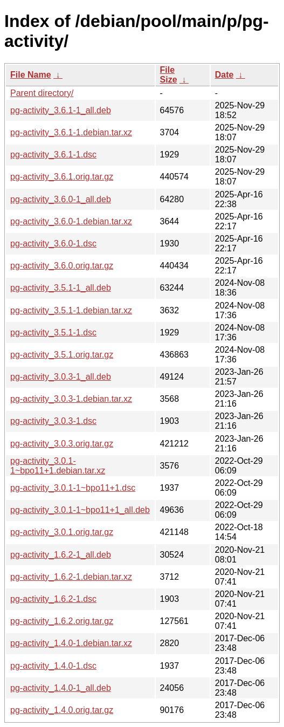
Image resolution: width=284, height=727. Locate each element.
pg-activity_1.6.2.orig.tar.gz (61, 621)
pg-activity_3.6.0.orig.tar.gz (61, 265)
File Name (30, 74)
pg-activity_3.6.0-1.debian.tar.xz (71, 221)
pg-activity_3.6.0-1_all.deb (60, 199)
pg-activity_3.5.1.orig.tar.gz (61, 354)
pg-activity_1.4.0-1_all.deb (60, 687)
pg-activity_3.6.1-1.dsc (53, 154)
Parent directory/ (41, 93)
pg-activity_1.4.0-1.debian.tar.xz (71, 643)
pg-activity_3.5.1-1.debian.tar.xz (71, 310)
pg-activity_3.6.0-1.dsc (53, 243)
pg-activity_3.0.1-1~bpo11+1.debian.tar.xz (57, 465)
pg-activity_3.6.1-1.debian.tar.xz (71, 132)
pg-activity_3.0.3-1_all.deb (60, 376)
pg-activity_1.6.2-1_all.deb (60, 554)
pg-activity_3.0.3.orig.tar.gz (61, 443)
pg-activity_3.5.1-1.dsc (53, 332)
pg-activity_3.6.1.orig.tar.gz (61, 176)
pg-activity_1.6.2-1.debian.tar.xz (71, 576)
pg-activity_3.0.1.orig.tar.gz (61, 532)
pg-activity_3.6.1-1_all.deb (60, 110)
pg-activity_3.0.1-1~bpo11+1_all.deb (80, 510)
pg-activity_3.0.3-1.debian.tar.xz (71, 398)
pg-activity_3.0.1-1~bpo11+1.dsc (72, 487)
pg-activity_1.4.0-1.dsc (53, 665)
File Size (168, 74)
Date (224, 74)
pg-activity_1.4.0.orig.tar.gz (61, 710)
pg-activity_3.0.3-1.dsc (53, 421)
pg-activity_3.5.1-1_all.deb (60, 287)
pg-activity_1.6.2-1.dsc (53, 598)
